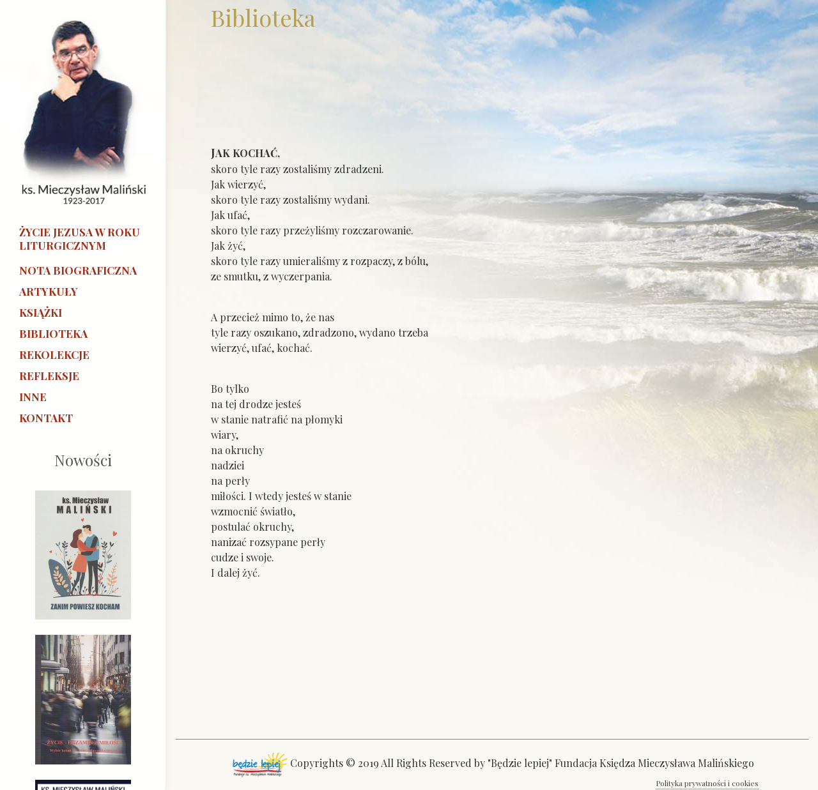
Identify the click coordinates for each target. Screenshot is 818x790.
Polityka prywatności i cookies (707, 783)
